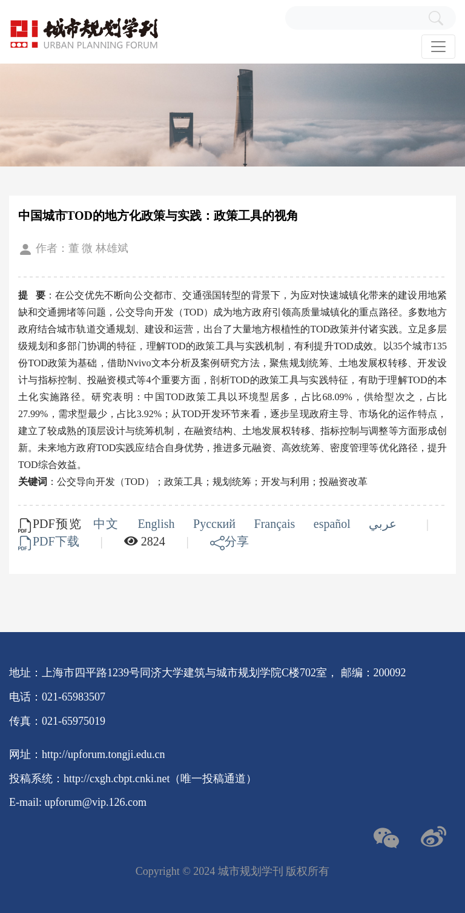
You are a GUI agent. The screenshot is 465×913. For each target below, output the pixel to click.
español (334, 523)
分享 (229, 541)
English (158, 523)
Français (276, 523)
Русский (216, 523)
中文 (108, 523)
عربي (385, 523)
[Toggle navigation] (438, 47)
